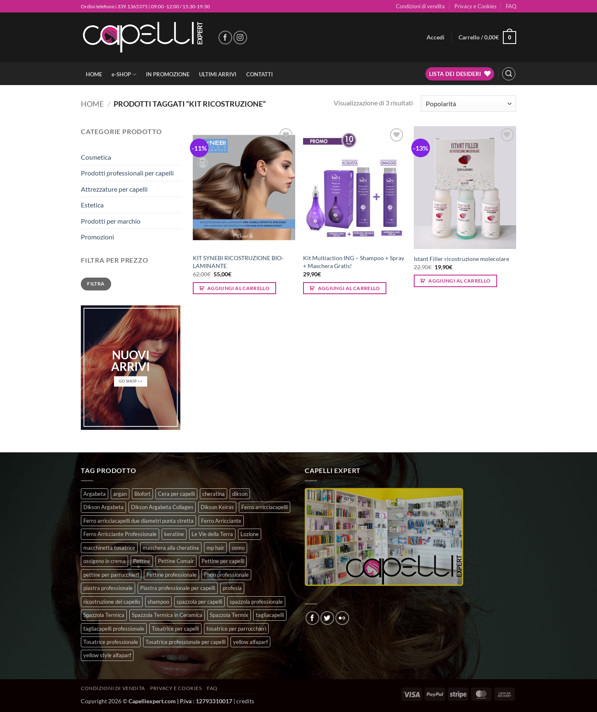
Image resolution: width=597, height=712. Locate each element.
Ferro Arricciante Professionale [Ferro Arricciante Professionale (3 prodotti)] (120, 534)
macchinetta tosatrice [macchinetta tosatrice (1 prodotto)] (109, 547)
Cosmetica (96, 157)
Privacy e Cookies (475, 6)
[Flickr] (342, 618)
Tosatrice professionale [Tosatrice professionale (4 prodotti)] (110, 642)
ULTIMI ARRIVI (217, 74)
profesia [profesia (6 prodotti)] (232, 588)
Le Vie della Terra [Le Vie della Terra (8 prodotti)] (212, 534)
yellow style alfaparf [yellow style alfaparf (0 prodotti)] (107, 655)
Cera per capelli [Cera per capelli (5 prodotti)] (176, 493)
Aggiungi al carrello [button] (238, 288)
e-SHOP (124, 74)
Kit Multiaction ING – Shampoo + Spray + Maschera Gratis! (353, 261)
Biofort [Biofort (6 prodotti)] (142, 493)
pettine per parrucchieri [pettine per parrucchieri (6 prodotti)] (111, 574)
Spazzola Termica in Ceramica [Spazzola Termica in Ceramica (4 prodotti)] (167, 615)
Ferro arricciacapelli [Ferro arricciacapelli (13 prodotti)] (264, 507)
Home (92, 103)
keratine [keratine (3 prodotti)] (174, 534)
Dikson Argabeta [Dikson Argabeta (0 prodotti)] (103, 507)
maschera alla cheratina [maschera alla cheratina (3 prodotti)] (171, 547)
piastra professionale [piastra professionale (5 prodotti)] (108, 588)
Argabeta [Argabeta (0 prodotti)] (94, 493)
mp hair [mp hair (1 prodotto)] (215, 547)
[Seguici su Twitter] (327, 618)
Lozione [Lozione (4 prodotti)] (249, 534)
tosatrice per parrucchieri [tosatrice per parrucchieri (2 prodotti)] (236, 628)
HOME (94, 74)
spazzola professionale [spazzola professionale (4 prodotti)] (256, 601)
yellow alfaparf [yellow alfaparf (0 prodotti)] (250, 642)
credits (245, 701)
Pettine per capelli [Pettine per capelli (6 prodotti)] (222, 561)
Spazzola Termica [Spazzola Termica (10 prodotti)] (103, 615)
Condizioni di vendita (420, 6)
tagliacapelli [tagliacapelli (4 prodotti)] (270, 615)
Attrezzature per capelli (114, 189)
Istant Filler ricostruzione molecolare (461, 258)
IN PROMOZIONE (167, 74)
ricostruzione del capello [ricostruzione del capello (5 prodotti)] (111, 601)
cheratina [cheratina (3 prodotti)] (213, 493)
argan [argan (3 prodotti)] (120, 493)
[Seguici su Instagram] (240, 37)
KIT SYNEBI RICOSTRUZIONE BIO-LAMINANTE (238, 261)
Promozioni (97, 237)
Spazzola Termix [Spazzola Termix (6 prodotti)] (229, 615)
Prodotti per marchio (111, 221)
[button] (435, 37)
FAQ (511, 6)
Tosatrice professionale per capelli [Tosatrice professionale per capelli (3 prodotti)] (186, 642)
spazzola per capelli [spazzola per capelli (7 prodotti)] (199, 601)
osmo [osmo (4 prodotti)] (238, 547)
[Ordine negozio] (468, 103)
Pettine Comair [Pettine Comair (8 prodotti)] (176, 561)
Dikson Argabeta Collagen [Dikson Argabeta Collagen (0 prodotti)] (162, 507)
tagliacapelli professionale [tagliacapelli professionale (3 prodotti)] (113, 628)
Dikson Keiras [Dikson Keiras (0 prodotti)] (217, 507)
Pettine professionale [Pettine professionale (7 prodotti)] (171, 574)
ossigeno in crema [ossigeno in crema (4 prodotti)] (104, 561)
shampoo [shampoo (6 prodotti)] (158, 601)
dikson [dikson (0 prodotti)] (240, 493)
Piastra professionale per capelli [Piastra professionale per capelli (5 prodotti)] (177, 588)
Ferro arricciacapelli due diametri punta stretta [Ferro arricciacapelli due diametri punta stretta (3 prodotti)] (138, 520)
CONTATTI (259, 74)
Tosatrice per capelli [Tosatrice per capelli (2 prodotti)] (175, 628)
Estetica (92, 205)
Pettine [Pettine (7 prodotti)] (141, 561)
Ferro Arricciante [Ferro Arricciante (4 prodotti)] (221, 520)
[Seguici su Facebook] (225, 37)
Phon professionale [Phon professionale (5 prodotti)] (226, 574)
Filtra (95, 283)
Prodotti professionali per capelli (127, 173)
